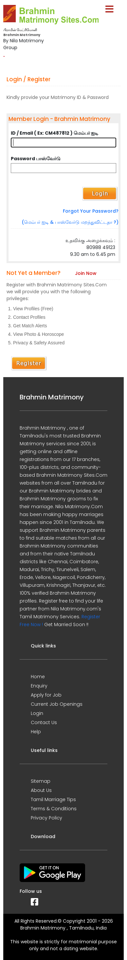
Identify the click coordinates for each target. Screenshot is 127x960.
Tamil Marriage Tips (53, 799)
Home (38, 676)
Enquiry (39, 685)
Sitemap (40, 781)
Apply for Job (46, 695)
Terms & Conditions (54, 808)
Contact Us (44, 722)
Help (36, 731)
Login (37, 713)
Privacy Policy (46, 818)
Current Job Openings (56, 704)
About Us (41, 790)
